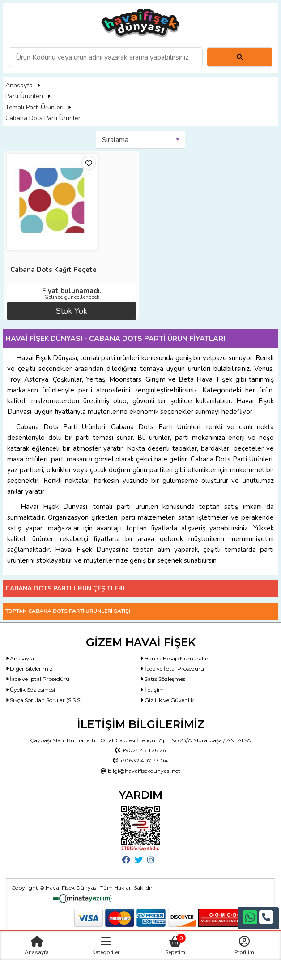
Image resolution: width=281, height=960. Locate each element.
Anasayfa (19, 85)
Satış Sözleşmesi (163, 679)
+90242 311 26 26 (140, 750)
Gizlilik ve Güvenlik (167, 700)
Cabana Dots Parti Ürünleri (43, 118)
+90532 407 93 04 (140, 760)
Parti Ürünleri (24, 96)
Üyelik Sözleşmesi (30, 689)
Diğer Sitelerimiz (29, 668)
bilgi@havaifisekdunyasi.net (140, 770)
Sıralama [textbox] (115, 140)
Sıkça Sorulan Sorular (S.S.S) (44, 700)
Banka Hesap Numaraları (175, 658)
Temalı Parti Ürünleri (34, 107)
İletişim (152, 689)
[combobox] (140, 140)
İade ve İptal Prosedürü (172, 668)
